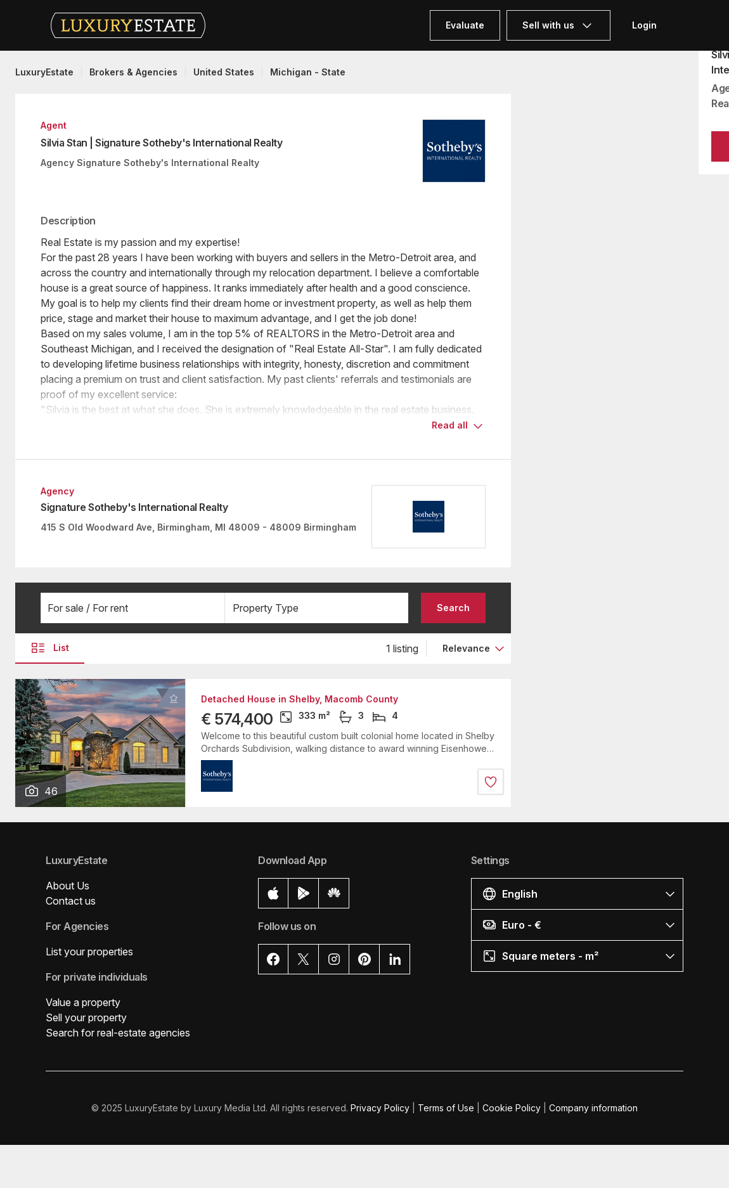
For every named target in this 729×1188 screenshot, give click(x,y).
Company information (593, 1107)
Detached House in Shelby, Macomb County (299, 699)
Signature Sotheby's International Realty (134, 507)
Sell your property (86, 1017)
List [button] (49, 647)
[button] (132, 608)
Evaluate (465, 25)
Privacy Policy (380, 1107)
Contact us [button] (71, 900)
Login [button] (644, 25)
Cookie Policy (511, 1107)
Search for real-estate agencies (118, 1032)
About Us (67, 885)
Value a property (83, 1002)
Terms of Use (446, 1107)
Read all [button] (450, 425)
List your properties (89, 951)
